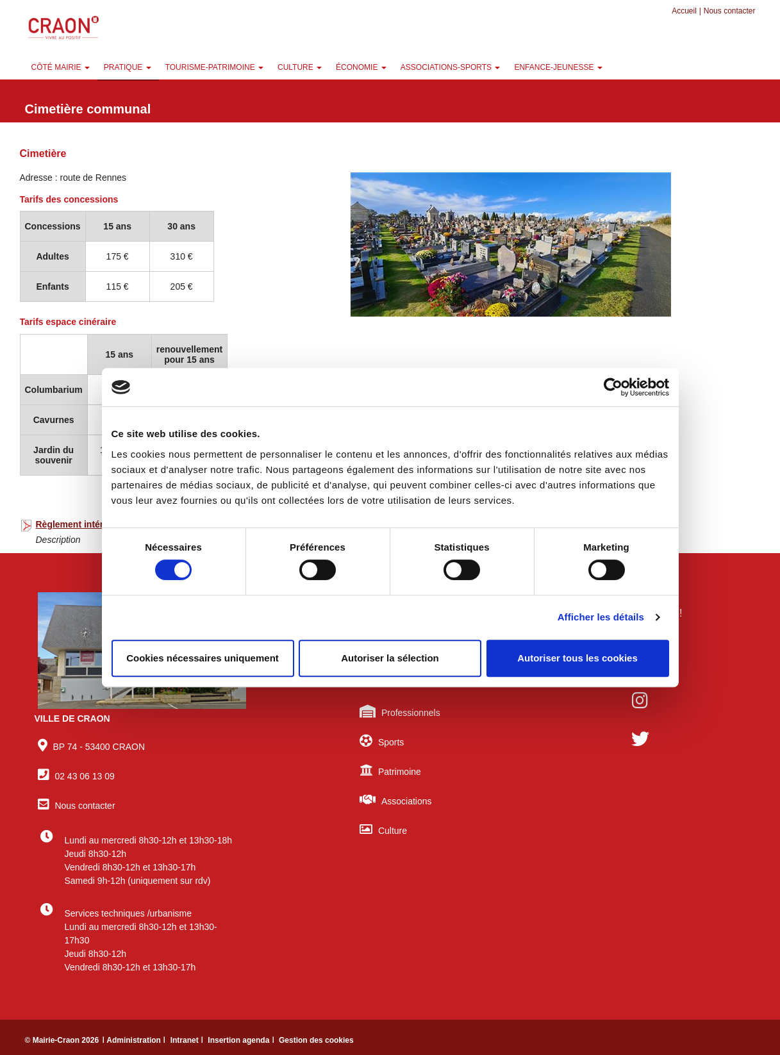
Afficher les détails (601, 616)
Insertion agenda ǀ (242, 1040)
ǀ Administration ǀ (134, 1040)
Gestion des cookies (316, 1040)
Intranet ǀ (188, 1040)
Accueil (684, 10)
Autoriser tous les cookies (577, 657)
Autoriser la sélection (390, 657)
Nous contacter (730, 10)
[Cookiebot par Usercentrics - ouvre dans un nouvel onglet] (613, 387)
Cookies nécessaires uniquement (202, 657)
